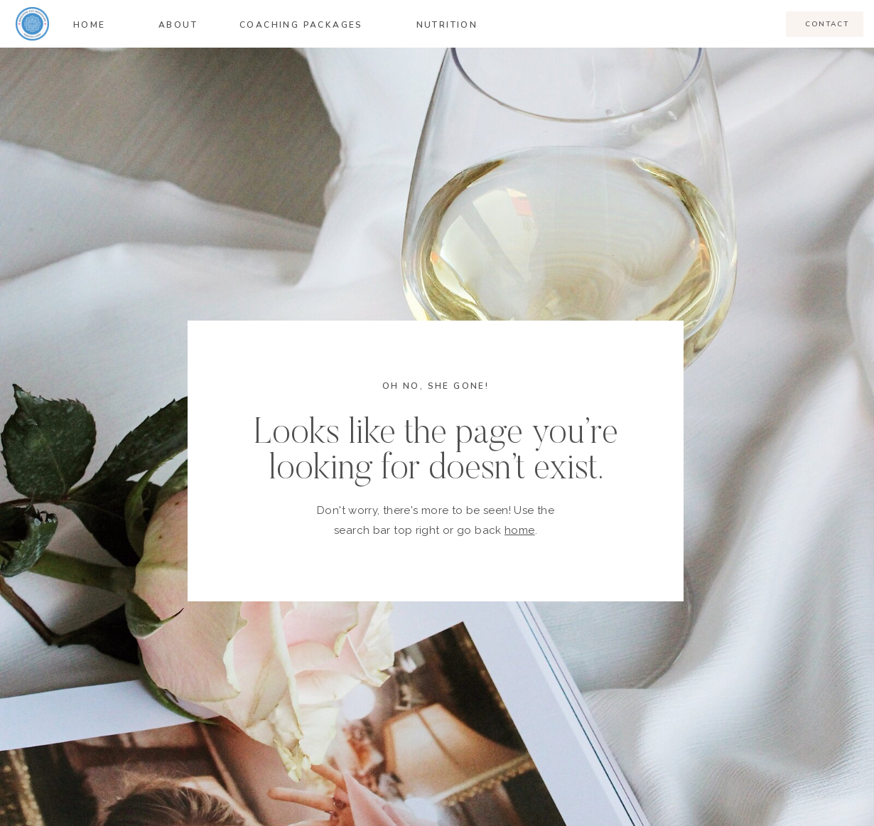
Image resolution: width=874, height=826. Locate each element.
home (520, 530)
